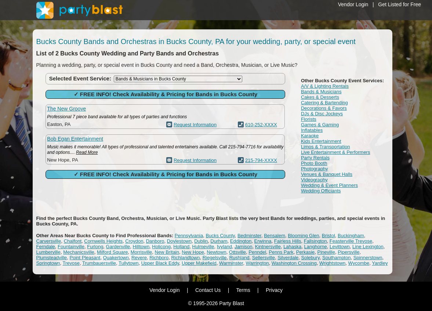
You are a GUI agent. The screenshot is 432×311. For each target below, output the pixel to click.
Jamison (243, 246)
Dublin (201, 241)
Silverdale (287, 257)
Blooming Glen (303, 235)
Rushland (239, 257)
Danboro (155, 241)
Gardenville (118, 246)
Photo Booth (314, 163)
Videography (314, 179)
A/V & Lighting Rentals (325, 86)
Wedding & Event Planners (329, 185)
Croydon (134, 241)
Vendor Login (353, 4)
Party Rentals (315, 157)
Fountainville (71, 246)
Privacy (274, 290)
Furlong (95, 246)
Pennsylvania (189, 235)
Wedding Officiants (321, 191)
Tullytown (128, 263)
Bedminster (249, 235)
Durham (218, 241)
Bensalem (274, 235)
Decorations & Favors (324, 108)
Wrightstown (332, 263)
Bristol (328, 235)
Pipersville (348, 252)
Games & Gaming (320, 124)
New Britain (167, 252)
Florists (308, 119)
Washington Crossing (294, 263)
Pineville (326, 252)
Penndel (257, 252)
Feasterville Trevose (351, 241)
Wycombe (359, 263)
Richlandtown (185, 257)
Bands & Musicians (321, 91)
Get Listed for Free (399, 4)
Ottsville (237, 252)
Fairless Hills (287, 241)
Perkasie (305, 252)
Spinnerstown (367, 257)
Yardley (380, 263)
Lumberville (48, 252)
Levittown (340, 246)
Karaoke (310, 135)
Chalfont (72, 241)
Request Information (195, 124)
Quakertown (116, 257)
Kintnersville (268, 246)
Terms (243, 290)
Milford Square (112, 252)
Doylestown (179, 241)
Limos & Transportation (325, 146)
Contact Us (208, 290)
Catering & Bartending (324, 102)
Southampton (336, 257)
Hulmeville (203, 246)
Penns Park (281, 252)
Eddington (241, 241)
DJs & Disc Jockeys (322, 113)
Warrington (257, 263)
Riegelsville (215, 257)
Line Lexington (368, 246)
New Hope (193, 252)
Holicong (161, 246)
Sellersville (263, 257)
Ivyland (224, 246)
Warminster (231, 263)
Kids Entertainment (321, 141)
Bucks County (220, 235)
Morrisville (141, 252)
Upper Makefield (199, 263)
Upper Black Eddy (160, 263)
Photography (314, 168)
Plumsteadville (51, 257)
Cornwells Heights (103, 241)
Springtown (48, 263)
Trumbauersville (99, 263)
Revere (139, 257)
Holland (181, 246)
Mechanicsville (78, 252)
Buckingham (351, 235)
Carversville (48, 241)
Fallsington (315, 241)
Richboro (158, 257)
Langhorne (315, 246)
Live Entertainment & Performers (335, 152)
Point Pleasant (85, 257)
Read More (87, 152)
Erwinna (263, 241)
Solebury (310, 257)
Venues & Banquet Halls (326, 174)
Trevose (71, 263)
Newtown (216, 252)
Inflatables (312, 130)
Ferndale (45, 246)
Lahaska (292, 246)
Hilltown (141, 246)
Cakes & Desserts (320, 97)
